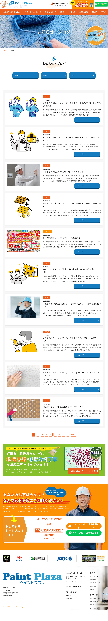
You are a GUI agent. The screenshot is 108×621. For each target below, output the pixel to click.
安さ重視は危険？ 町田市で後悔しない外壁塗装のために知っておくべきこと (71, 138)
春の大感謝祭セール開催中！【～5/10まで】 (62, 238)
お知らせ (46, 75)
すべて (17, 75)
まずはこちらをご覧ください (11, 12)
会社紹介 (94, 12)
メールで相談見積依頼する (86, 526)
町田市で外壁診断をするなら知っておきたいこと (64, 172)
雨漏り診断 (93, 579)
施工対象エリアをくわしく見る (83, 471)
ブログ (103, 12)
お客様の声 (69, 598)
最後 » (73, 434)
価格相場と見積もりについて (98, 598)
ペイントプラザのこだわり (33, 12)
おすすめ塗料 (94, 608)
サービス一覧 (94, 576)
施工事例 (68, 595)
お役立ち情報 (83, 12)
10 (59, 434)
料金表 (73, 12)
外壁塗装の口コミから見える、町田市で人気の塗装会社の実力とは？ (70, 339)
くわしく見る (80, 119)
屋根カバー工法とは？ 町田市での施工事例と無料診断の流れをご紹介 (72, 204)
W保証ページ (94, 601)
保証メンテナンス (95, 583)
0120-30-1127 (60, 3)
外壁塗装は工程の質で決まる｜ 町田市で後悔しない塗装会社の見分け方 (72, 305)
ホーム (4, 50)
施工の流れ (93, 586)
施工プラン (63, 12)
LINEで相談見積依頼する (86, 532)
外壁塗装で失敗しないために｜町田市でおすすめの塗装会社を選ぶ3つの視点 (72, 104)
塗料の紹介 (93, 604)
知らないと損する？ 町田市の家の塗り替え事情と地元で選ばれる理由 (71, 270)
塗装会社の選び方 (71, 581)
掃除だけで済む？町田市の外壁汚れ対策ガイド (63, 407)
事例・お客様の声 (50, 12)
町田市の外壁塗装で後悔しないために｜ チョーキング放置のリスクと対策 (71, 373)
